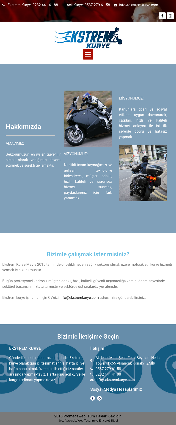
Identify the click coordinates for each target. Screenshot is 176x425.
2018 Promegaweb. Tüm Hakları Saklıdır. (88, 416)
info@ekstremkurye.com (79, 297)
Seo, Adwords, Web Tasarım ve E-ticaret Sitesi (88, 420)
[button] (88, 54)
